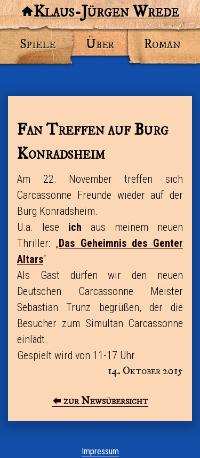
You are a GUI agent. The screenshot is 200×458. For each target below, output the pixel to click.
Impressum (100, 451)
